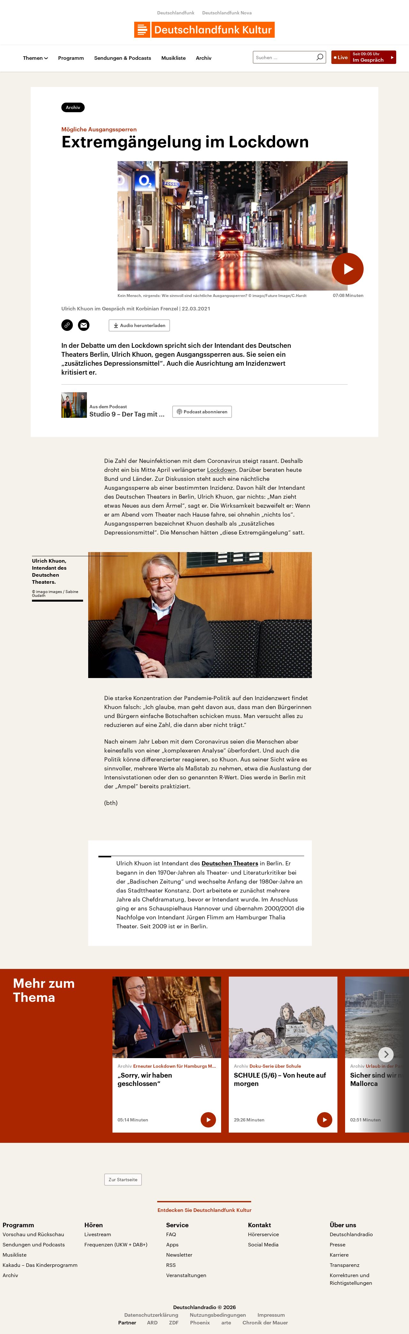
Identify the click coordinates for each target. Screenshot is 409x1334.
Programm (71, 58)
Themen (33, 58)
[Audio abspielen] (348, 269)
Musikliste (173, 58)
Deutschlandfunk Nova (227, 12)
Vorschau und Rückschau (33, 1234)
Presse (337, 1244)
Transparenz (344, 1265)
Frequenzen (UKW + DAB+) (115, 1244)
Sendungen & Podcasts (122, 58)
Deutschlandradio (351, 1234)
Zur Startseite (123, 1179)
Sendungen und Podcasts (34, 1244)
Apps (172, 1244)
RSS (171, 1265)
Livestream (97, 1234)
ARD (152, 1322)
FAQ (171, 1234)
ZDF (174, 1322)
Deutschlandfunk (176, 12)
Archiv (204, 58)
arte (226, 1322)
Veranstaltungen (186, 1275)
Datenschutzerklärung (151, 1315)
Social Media (263, 1244)
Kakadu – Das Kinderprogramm (40, 1265)
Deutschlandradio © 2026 (204, 1307)
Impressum (271, 1315)
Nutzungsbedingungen (218, 1315)
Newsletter (179, 1255)
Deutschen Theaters (230, 863)
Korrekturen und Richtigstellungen (351, 1279)
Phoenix (200, 1322)
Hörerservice (263, 1234)
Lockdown (221, 469)
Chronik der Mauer (265, 1322)
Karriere (339, 1255)
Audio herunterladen (143, 325)
